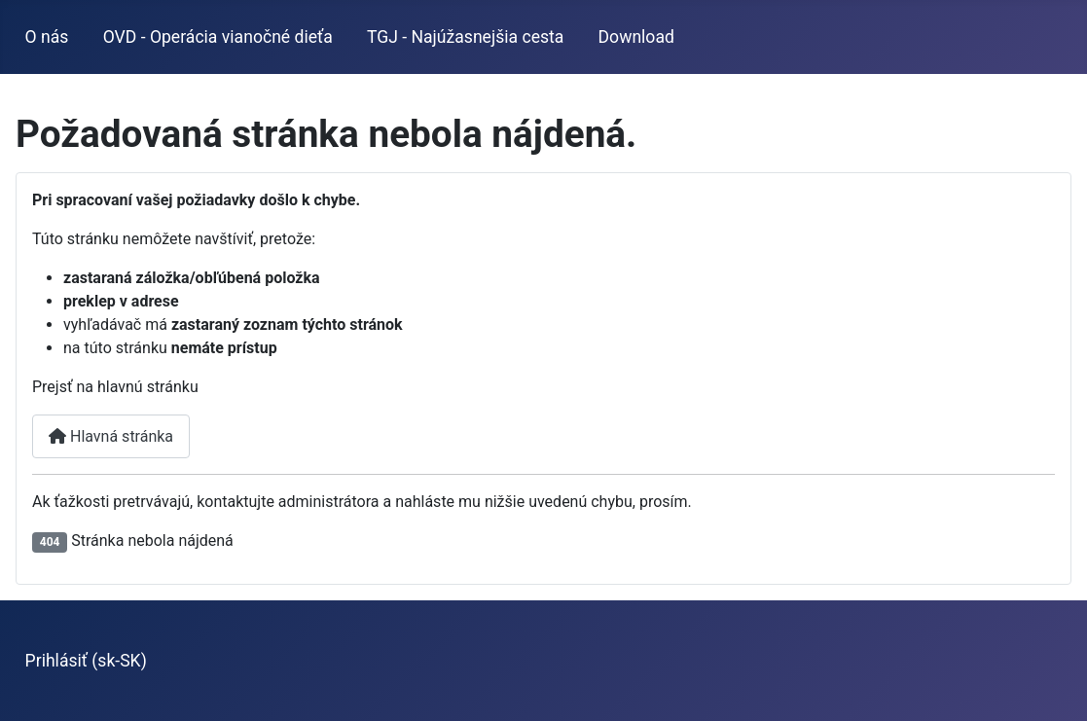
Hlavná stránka (111, 436)
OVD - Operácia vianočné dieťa (218, 37)
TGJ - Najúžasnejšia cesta (465, 37)
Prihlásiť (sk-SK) (86, 660)
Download (636, 37)
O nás (47, 37)
